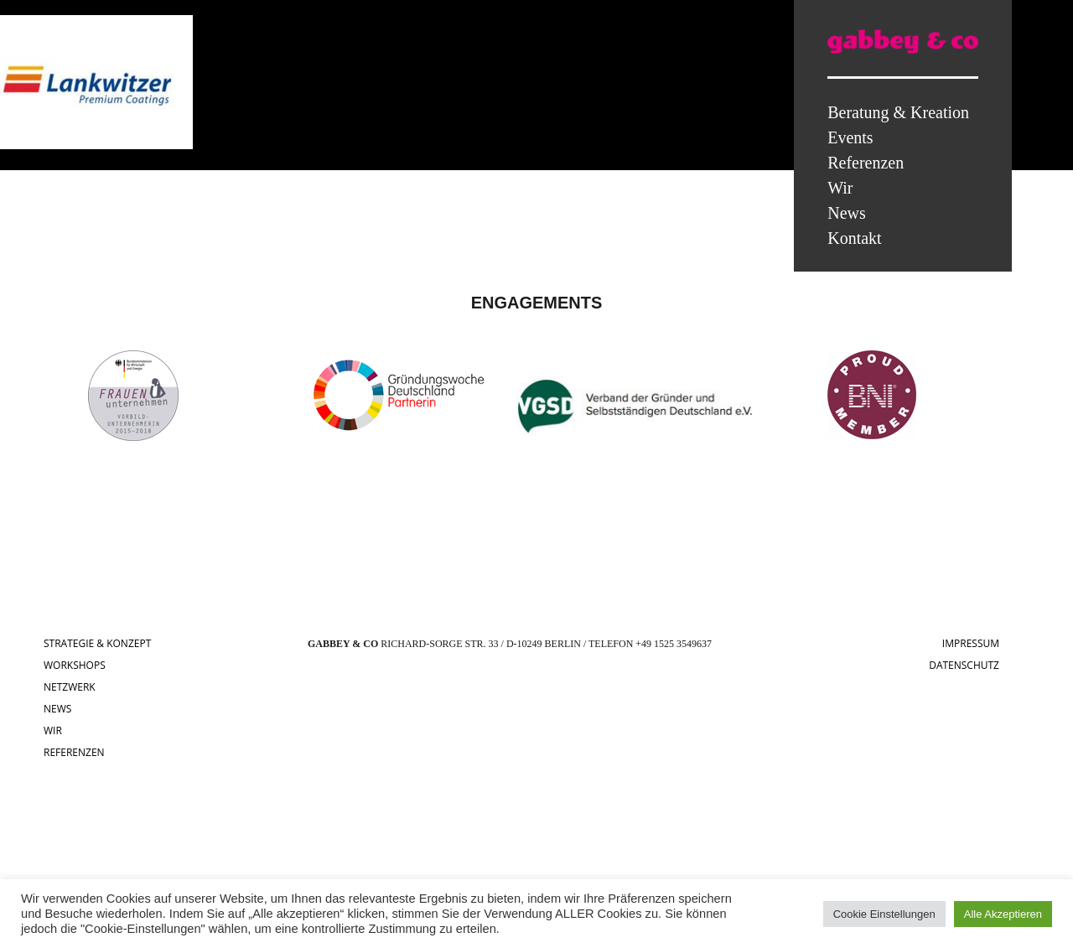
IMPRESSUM (970, 643)
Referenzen (865, 162)
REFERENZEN (74, 752)
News (846, 213)
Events (850, 137)
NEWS (57, 709)
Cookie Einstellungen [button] (884, 914)
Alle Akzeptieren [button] (1003, 914)
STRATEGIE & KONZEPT (97, 643)
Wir (840, 188)
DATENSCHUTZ (964, 665)
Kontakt (854, 238)
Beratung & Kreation (898, 112)
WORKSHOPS (75, 665)
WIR (53, 730)
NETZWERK (70, 687)
